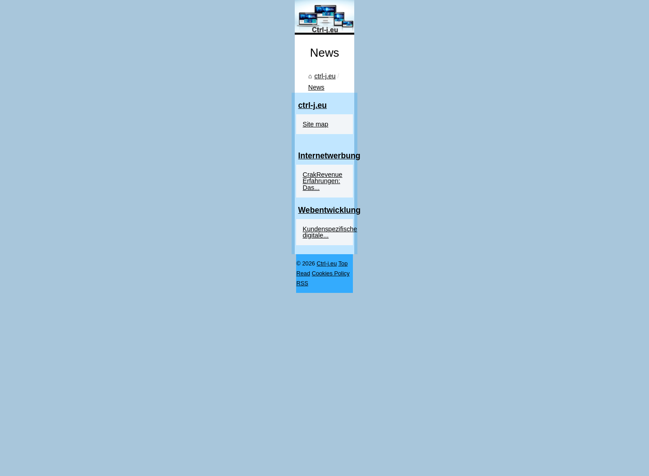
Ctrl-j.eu (84, 466)
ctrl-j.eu (73, 377)
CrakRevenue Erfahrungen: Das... (520, 396)
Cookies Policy (141, 466)
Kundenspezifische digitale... (512, 438)
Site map (484, 346)
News (100, 377)
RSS (168, 466)
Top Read (108, 466)
